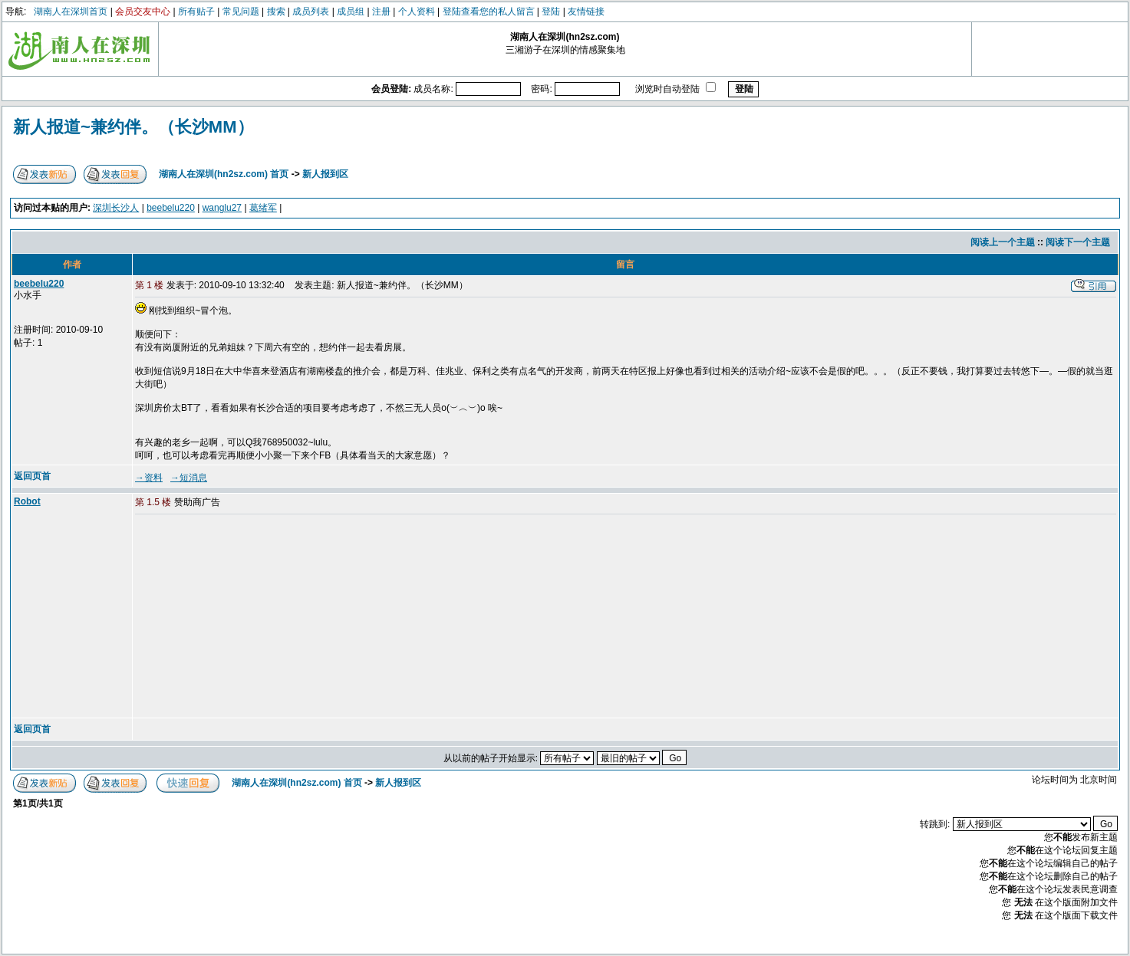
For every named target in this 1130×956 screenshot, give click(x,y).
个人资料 (416, 11)
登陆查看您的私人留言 (489, 11)
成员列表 (310, 11)
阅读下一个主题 (1078, 242)
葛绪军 (263, 207)
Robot (27, 501)
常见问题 (240, 11)
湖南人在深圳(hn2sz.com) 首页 (223, 174)
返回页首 (32, 476)
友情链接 (586, 11)
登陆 (551, 11)
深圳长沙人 (116, 207)
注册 (381, 11)
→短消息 (188, 477)
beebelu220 (171, 207)
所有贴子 (196, 11)
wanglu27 (222, 207)
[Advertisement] (252, 617)
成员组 (350, 11)
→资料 (149, 477)
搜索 (276, 11)
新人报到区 (325, 174)
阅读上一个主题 (1002, 242)
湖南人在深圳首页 (70, 11)
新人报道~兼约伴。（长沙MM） (133, 126)
